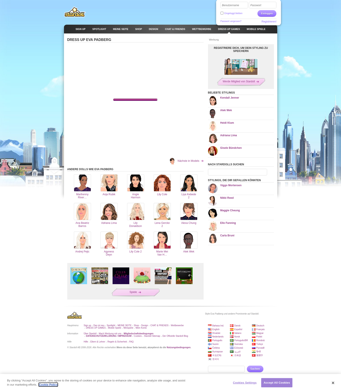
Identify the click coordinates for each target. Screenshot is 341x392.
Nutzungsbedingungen (178, 347)
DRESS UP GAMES (96, 328)
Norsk (237, 336)
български (217, 351)
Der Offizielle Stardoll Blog (175, 336)
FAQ (131, 341)
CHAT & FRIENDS (159, 325)
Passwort (255, 5)
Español (238, 329)
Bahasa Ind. (218, 325)
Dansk (237, 325)
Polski (259, 336)
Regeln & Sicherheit (117, 341)
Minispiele (128, 328)
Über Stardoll (90, 333)
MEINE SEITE (124, 325)
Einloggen (267, 13)
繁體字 (259, 355)
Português (217, 340)
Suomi (215, 344)
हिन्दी (258, 351)
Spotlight (111, 325)
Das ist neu (98, 325)
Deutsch (260, 325)
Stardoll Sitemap (152, 336)
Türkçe (259, 344)
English (216, 329)
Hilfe (86, 341)
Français (260, 329)
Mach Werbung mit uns (110, 333)
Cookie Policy (48, 384)
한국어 (215, 359)
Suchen (255, 368)
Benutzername (230, 5)
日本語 (237, 355)
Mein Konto (141, 328)
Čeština (216, 348)
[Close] (333, 383)
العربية (237, 351)
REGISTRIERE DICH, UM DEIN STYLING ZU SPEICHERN (241, 49)
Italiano (237, 333)
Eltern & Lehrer (97, 341)
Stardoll (75, 12)
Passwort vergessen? (231, 21)
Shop (136, 325)
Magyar (260, 333)
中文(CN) (216, 355)
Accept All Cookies (277, 382)
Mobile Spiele (114, 328)
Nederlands (218, 336)
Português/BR (241, 340)
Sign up (87, 325)
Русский (260, 348)
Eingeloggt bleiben (233, 13)
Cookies (138, 336)
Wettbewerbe (177, 325)
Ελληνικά (238, 348)
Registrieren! (268, 21)
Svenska (238, 344)
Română (260, 340)
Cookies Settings (245, 382)
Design (144, 325)
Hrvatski (216, 333)
